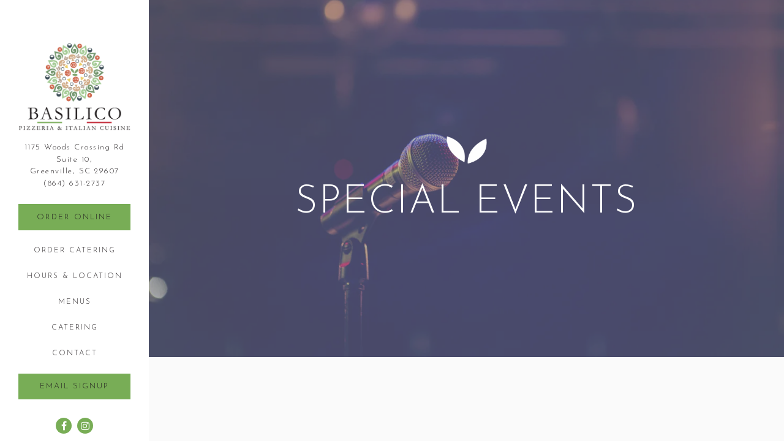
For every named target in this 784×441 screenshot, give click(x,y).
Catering (74, 327)
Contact (74, 353)
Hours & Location (75, 276)
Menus (74, 302)
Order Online (74, 217)
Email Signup (74, 386)
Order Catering (76, 249)
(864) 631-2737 (74, 183)
